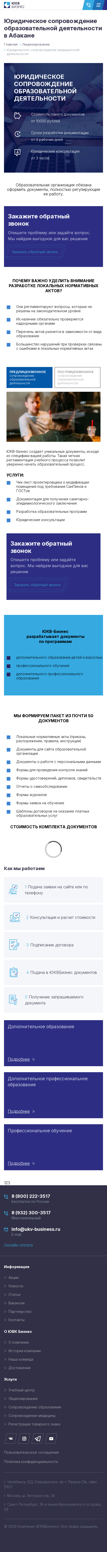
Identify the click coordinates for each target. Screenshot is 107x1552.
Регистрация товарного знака (34, 1424)
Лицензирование (36, 44)
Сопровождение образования (34, 1407)
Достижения (19, 1368)
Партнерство (20, 1312)
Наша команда (20, 1359)
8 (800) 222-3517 (53, 1198)
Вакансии (16, 1303)
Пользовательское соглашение (31, 1452)
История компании (24, 1351)
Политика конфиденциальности (31, 1462)
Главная (11, 44)
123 (7, 1182)
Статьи (14, 1295)
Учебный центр (21, 1390)
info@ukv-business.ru (53, 1231)
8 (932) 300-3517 (53, 1215)
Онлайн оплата (18, 1245)
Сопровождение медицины (32, 1416)
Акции (13, 1278)
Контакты (16, 1320)
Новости (15, 1286)
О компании (18, 1342)
